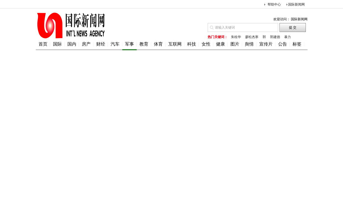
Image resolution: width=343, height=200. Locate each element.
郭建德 (275, 37)
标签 (297, 44)
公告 (282, 44)
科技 (191, 44)
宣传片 (266, 44)
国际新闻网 (296, 4)
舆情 (249, 44)
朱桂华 (236, 37)
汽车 (115, 44)
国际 (57, 44)
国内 (71, 44)
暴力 (287, 37)
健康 (220, 44)
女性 (206, 44)
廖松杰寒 (251, 37)
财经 (100, 44)
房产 (86, 44)
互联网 (175, 44)
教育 (143, 44)
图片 (234, 44)
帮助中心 (274, 4)
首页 (43, 44)
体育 (158, 44)
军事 (129, 44)
